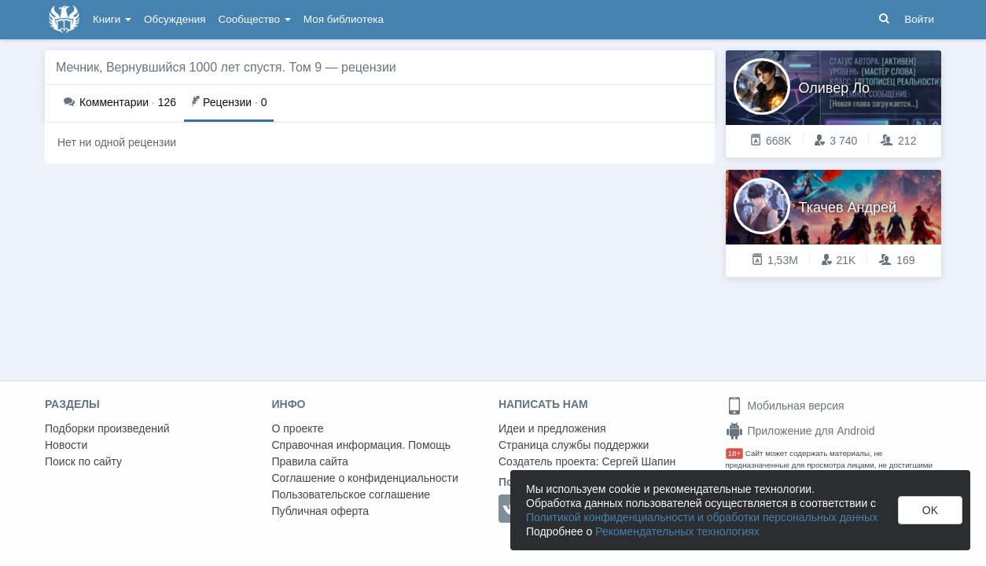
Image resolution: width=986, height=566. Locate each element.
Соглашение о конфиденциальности (365, 478)
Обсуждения (174, 19)
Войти (919, 19)
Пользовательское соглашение (351, 494)
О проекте (298, 428)
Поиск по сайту (83, 461)
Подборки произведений (107, 428)
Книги (112, 19)
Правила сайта (310, 461)
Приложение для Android (800, 430)
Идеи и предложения (552, 428)
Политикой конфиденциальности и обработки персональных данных (701, 517)
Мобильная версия (785, 405)
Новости (66, 445)
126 (120, 102)
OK (930, 510)
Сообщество (255, 19)
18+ (734, 453)
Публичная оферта (321, 511)
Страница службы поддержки (574, 445)
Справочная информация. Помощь (361, 445)
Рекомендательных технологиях (677, 531)
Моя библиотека (344, 19)
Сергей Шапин (638, 461)
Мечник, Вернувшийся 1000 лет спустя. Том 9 (189, 67)
